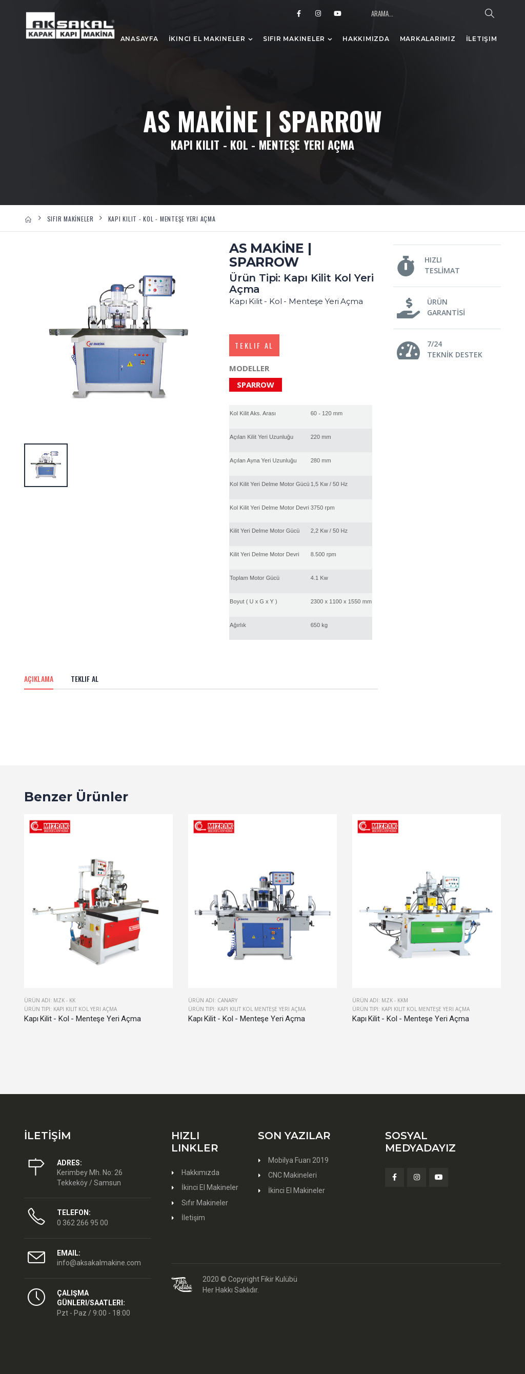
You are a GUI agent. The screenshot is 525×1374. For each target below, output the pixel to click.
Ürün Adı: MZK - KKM (380, 1000)
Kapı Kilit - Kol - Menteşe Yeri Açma (82, 1018)
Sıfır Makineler (294, 39)
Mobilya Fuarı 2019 (298, 1160)
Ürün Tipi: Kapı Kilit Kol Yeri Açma (70, 1009)
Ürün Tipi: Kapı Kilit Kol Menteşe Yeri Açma (247, 1009)
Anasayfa (139, 39)
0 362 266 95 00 (82, 1223)
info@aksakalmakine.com (99, 1263)
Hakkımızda (366, 39)
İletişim (481, 39)
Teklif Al (254, 345)
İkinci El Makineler (207, 39)
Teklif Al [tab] (84, 678)
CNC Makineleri (292, 1175)
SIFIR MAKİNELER (70, 218)
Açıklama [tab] (38, 678)
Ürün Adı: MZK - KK (49, 1000)
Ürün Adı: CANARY (212, 1000)
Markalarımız (428, 39)
